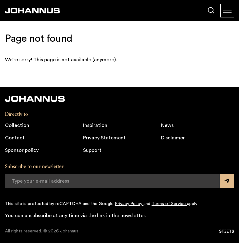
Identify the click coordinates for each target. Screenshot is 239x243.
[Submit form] (227, 181)
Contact (15, 137)
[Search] (211, 10)
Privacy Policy (129, 204)
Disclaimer (173, 137)
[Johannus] (32, 10)
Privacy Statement (104, 137)
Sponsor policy (22, 150)
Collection (17, 125)
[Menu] (227, 10)
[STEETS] (226, 231)
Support (92, 150)
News (167, 125)
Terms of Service (169, 204)
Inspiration (95, 125)
